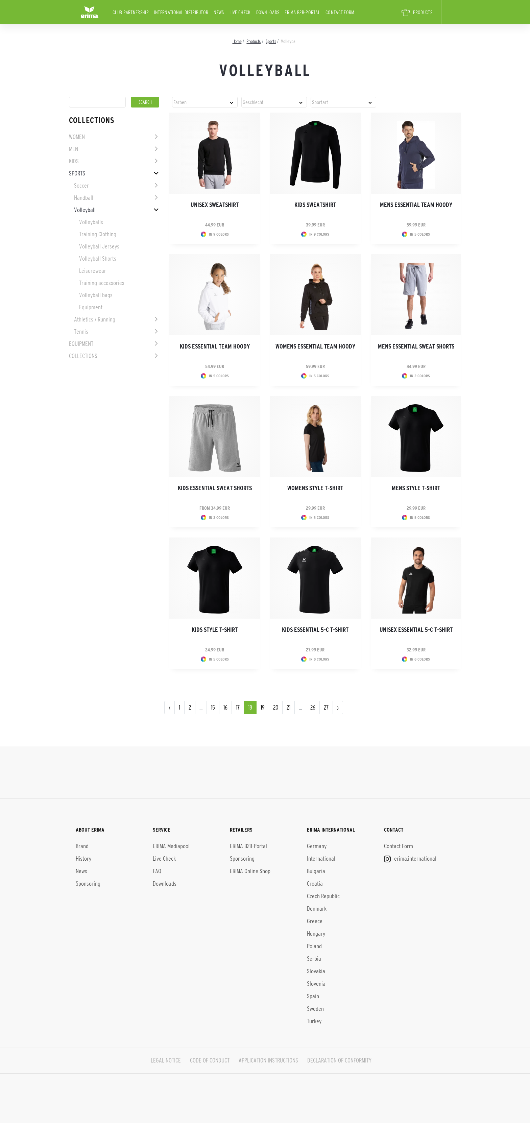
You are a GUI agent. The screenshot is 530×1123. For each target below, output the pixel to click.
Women (77, 137)
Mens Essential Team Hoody (416, 204)
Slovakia (316, 971)
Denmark (317, 908)
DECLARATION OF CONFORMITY (339, 1060)
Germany (317, 846)
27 (326, 707)
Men (73, 149)
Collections (83, 356)
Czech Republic (323, 896)
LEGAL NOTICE (166, 1060)
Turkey (314, 1021)
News (219, 12)
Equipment (90, 307)
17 (238, 707)
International (321, 858)
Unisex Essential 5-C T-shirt (416, 629)
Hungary (316, 933)
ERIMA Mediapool (171, 846)
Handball (83, 197)
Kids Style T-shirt (215, 629)
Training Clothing (97, 234)
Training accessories (101, 283)
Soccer (81, 185)
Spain (313, 996)
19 (263, 707)
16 (225, 707)
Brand (82, 846)
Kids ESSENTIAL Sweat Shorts (215, 488)
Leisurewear (92, 270)
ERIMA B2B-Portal (302, 12)
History (83, 858)
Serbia (314, 958)
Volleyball (85, 210)
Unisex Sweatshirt (215, 204)
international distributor (181, 12)
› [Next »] (338, 707)
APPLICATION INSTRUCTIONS (268, 1060)
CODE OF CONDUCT (210, 1060)
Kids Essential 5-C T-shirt (315, 629)
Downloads (268, 12)
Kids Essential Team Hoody (215, 346)
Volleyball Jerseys (99, 246)
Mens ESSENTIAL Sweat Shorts (416, 346)
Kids (74, 161)
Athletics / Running (94, 319)
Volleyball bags (96, 295)
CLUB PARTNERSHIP (131, 12)
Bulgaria (316, 871)
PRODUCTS (417, 13)
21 (288, 707)
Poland (314, 946)
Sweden (315, 1008)
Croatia (315, 883)
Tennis (81, 331)
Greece (314, 921)
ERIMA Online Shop (250, 871)
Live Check (240, 12)
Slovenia (316, 983)
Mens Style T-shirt (416, 488)
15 (213, 707)
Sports (77, 173)
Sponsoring (88, 883)
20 (275, 707)
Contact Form (340, 12)
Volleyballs (91, 222)
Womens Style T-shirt (315, 488)
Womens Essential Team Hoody (315, 346)
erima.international (410, 858)
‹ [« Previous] (169, 707)
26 (312, 707)
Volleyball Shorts (97, 258)
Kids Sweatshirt (315, 204)
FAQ (157, 871)
